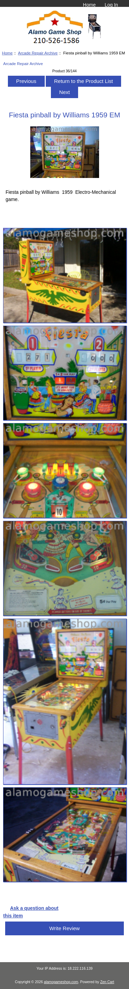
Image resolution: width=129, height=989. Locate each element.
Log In (111, 5)
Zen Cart (107, 982)
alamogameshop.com (61, 982)
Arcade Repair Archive (37, 53)
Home (89, 5)
